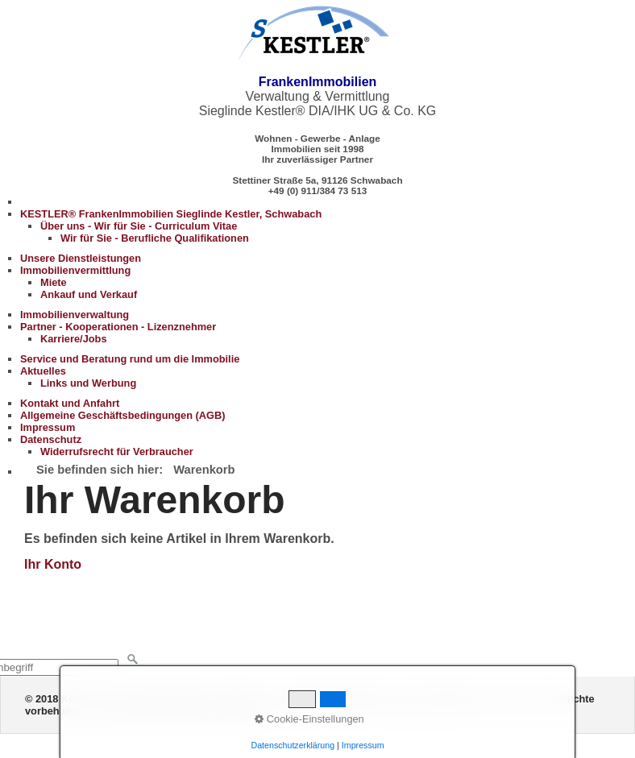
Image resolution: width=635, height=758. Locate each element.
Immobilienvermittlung (75, 270)
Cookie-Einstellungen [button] (309, 719)
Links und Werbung (88, 383)
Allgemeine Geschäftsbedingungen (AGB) (123, 415)
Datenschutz (50, 439)
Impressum (47, 427)
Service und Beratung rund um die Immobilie (129, 359)
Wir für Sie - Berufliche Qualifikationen (154, 238)
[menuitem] (327, 226)
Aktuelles (43, 371)
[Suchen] (133, 659)
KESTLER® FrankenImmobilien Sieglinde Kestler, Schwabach (171, 214)
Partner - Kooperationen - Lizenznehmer (118, 327)
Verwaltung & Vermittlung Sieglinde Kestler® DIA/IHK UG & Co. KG (318, 96)
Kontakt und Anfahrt (69, 403)
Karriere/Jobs (73, 339)
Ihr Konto (52, 564)
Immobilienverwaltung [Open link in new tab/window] (74, 315)
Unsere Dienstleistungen (80, 258)
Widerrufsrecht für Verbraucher (116, 451)
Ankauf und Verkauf (88, 294)
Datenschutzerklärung (292, 745)
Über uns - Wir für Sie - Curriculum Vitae (138, 226)
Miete (53, 282)
